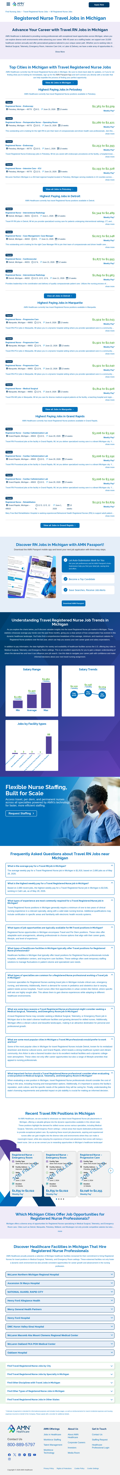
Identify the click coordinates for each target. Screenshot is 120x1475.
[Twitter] (14, 1454)
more (60, 1231)
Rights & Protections (64, 1468)
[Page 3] (61, 1199)
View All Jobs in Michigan (60, 83)
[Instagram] (9, 1459)
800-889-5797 (21, 1444)
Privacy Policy (49, 1468)
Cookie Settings (93, 1468)
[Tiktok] (30, 1454)
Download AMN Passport (73, 603)
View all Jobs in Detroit (60, 296)
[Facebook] (9, 1454)
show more (109, 134)
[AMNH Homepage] (18, 4)
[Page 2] (58, 1199)
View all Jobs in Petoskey (60, 189)
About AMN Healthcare (73, 1436)
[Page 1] (56, 1199)
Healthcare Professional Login (100, 1446)
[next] (110, 1170)
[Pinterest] (24, 1454)
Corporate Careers (76, 1442)
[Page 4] (63, 1199)
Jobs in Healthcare (52, 1434)
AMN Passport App (63, 75)
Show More (60, 52)
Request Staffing (20, 813)
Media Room (74, 1453)
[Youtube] (35, 1454)
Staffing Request (100, 1440)
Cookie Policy (79, 1468)
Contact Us (97, 1434)
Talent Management (53, 1445)
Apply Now (99, 5)
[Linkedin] (19, 1454)
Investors (72, 1448)
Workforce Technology (49, 1451)
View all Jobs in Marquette (60, 409)
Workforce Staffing (52, 1440)
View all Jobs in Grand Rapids (60, 525)
